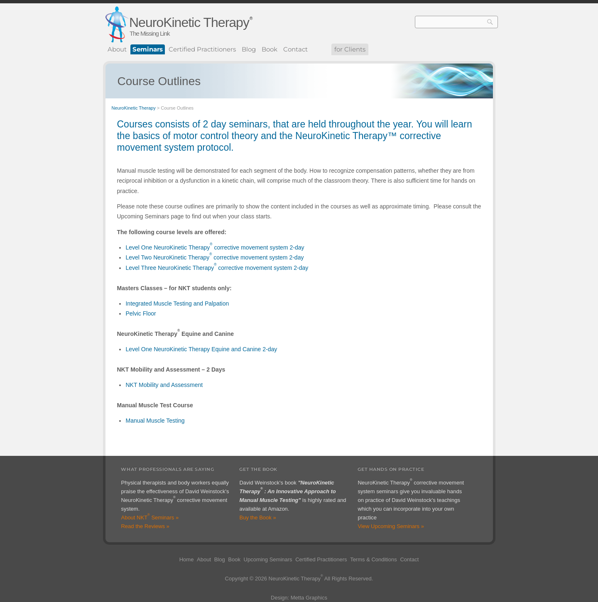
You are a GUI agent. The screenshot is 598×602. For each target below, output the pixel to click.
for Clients (349, 49)
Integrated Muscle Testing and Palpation (177, 303)
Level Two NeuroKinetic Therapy (167, 257)
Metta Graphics (309, 598)
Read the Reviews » (145, 526)
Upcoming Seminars (268, 559)
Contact (295, 49)
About (117, 49)
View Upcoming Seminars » (391, 526)
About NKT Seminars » (150, 517)
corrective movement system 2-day (258, 247)
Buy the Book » (257, 517)
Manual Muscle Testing (154, 420)
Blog (249, 49)
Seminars (147, 49)
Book (269, 49)
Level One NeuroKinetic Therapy (167, 247)
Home (186, 559)
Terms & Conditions (373, 559)
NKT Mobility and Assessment (164, 385)
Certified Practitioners (202, 49)
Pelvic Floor (140, 313)
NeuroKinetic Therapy (189, 22)
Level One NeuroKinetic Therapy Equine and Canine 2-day (201, 349)
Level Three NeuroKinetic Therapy (169, 267)
